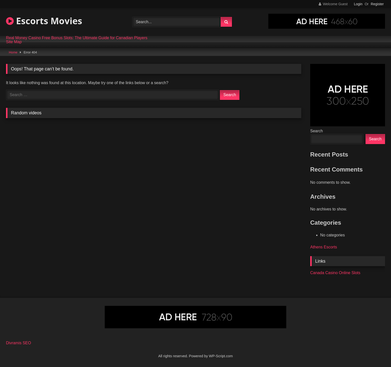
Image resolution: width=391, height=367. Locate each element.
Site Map (14, 42)
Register (377, 4)
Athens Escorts (323, 247)
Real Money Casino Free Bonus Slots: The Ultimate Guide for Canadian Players (76, 38)
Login (358, 4)
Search (316, 131)
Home (13, 52)
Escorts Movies (44, 21)
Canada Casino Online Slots (335, 273)
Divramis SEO (18, 343)
